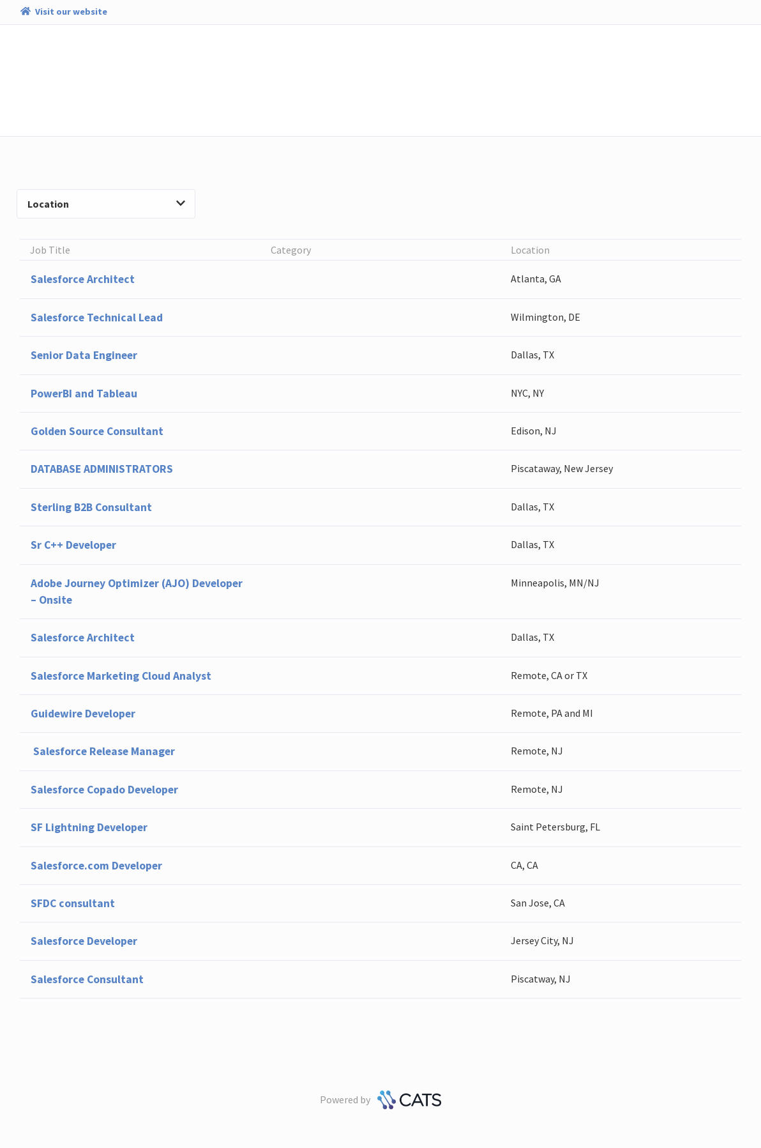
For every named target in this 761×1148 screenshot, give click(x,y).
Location (106, 203)
